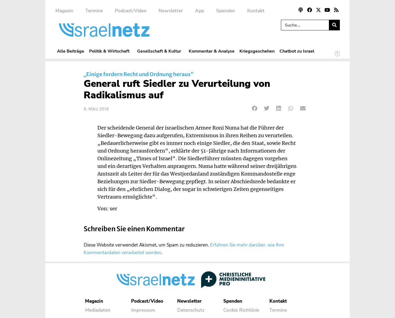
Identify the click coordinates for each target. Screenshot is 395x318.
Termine (94, 11)
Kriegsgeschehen (257, 51)
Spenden (225, 11)
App (199, 11)
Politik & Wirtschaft (110, 51)
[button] (255, 108)
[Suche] (334, 25)
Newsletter (171, 11)
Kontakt (255, 11)
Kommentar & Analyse (212, 51)
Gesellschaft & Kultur (160, 51)
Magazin (64, 11)
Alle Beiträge (70, 51)
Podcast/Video (130, 11)
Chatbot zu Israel (297, 51)
